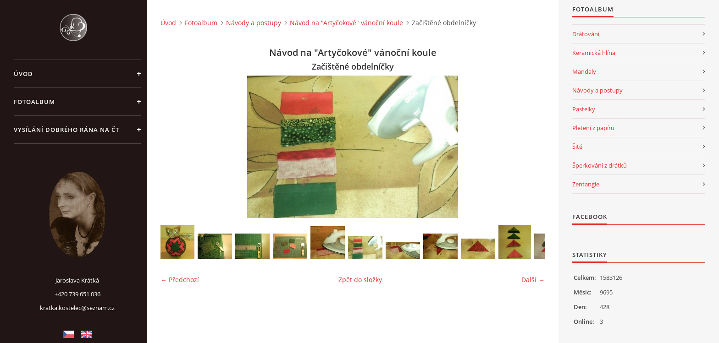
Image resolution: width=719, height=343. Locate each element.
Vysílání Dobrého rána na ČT (66, 129)
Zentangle (585, 184)
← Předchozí (179, 279)
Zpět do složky (360, 279)
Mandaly (584, 71)
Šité (577, 146)
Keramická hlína (593, 53)
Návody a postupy (253, 22)
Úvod (23, 74)
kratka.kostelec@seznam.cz (77, 308)
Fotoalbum (34, 102)
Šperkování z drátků (599, 165)
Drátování (585, 34)
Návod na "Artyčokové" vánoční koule (346, 22)
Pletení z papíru (593, 128)
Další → (533, 279)
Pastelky (583, 109)
